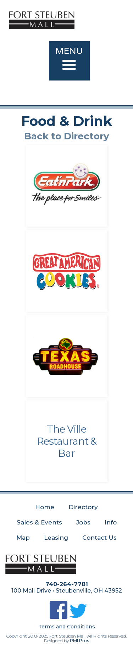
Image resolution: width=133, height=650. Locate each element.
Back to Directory (66, 136)
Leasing (56, 537)
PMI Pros (79, 640)
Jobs (83, 522)
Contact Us (99, 537)
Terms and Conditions (66, 626)
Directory (83, 507)
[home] (69, 17)
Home (44, 507)
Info (111, 522)
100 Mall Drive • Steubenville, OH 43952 (66, 591)
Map (23, 537)
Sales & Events (39, 522)
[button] (69, 60)
